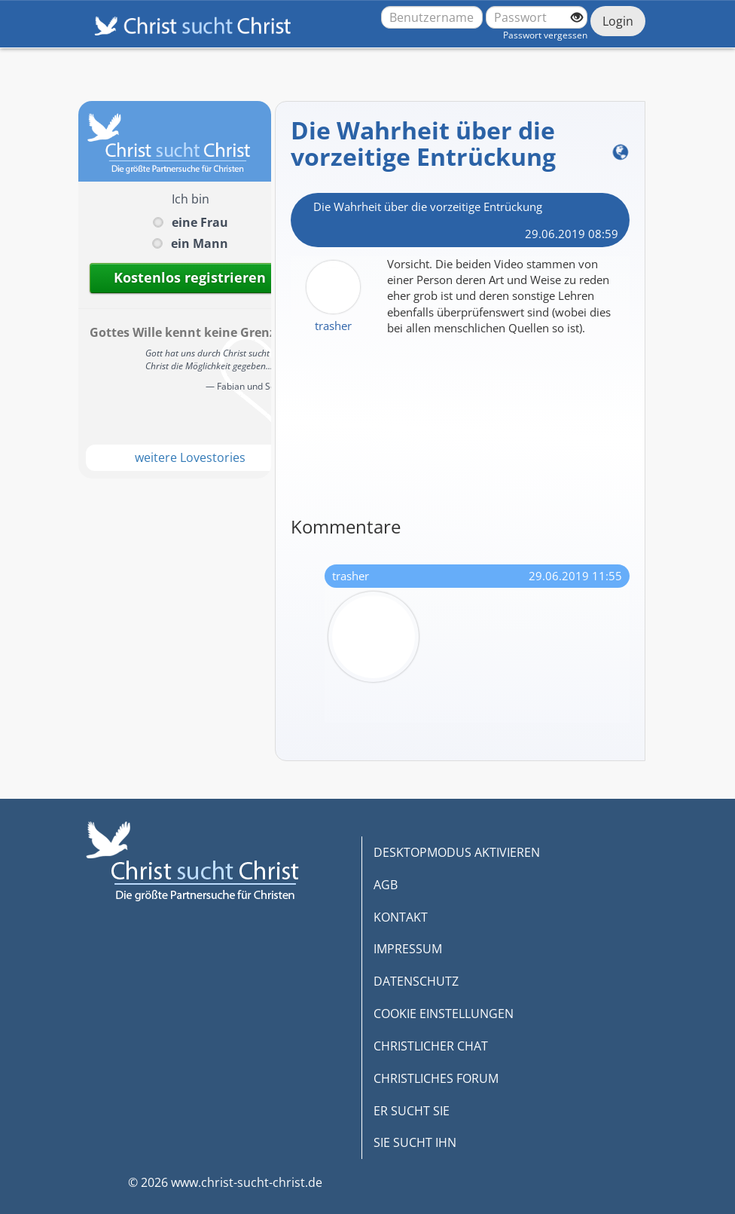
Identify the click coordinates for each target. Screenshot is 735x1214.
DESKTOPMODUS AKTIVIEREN (457, 852)
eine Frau (200, 222)
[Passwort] (536, 17)
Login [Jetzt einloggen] (617, 21)
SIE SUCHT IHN (415, 1142)
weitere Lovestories (190, 457)
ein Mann (199, 243)
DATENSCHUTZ (416, 981)
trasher (333, 325)
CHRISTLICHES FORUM (436, 1078)
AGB (386, 884)
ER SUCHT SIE (412, 1110)
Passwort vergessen (545, 35)
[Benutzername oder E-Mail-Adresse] (432, 17)
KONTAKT (401, 917)
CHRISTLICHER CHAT (431, 1046)
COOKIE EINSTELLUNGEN (444, 1013)
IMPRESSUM (408, 948)
